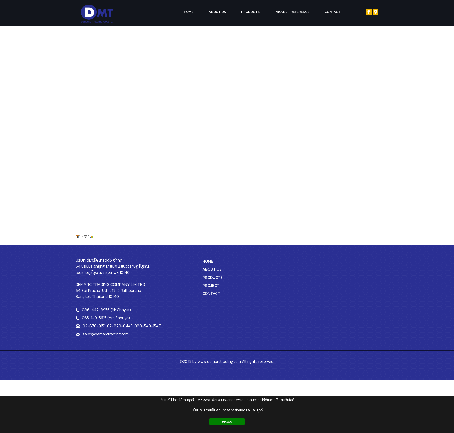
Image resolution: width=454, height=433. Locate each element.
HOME (207, 261)
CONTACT (211, 293)
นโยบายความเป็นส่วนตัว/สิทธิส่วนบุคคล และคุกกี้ (227, 410)
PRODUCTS (212, 277)
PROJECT (210, 285)
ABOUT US (212, 269)
